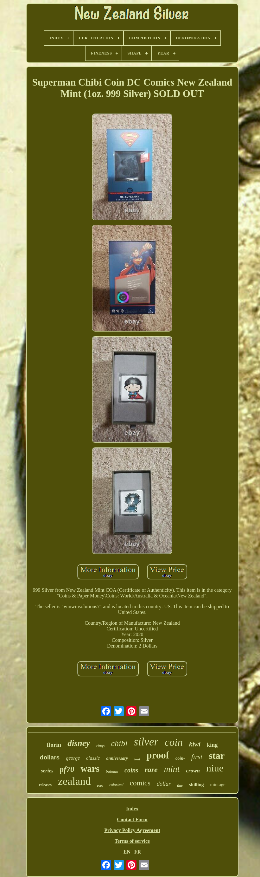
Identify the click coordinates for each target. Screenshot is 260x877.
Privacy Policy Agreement (132, 830)
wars (89, 769)
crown (193, 771)
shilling (196, 784)
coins (131, 770)
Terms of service (132, 841)
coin (174, 742)
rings (100, 745)
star (217, 755)
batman (112, 771)
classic (93, 758)
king (212, 745)
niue (215, 768)
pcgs (100, 785)
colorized (116, 785)
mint (172, 769)
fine (180, 785)
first (196, 757)
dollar (164, 784)
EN (127, 851)
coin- (180, 758)
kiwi (194, 744)
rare (150, 769)
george (73, 758)
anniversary (117, 758)
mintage (217, 784)
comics (140, 783)
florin (54, 744)
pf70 (67, 769)
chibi (119, 743)
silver (146, 742)
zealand (74, 781)
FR (137, 851)
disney (78, 743)
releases (45, 785)
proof (157, 755)
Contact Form (132, 819)
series (47, 771)
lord (137, 759)
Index (132, 808)
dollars (50, 757)
